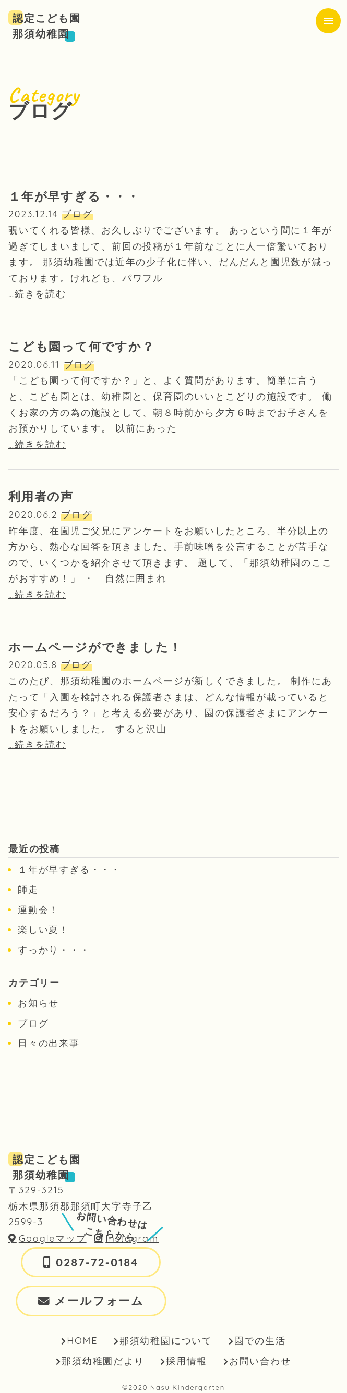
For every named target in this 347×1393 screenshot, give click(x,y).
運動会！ (38, 910)
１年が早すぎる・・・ (69, 870)
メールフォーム (99, 1300)
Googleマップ (53, 1238)
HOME (82, 1341)
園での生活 (260, 1341)
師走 (28, 889)
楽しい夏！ (43, 929)
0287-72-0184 (97, 1262)
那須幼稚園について (165, 1341)
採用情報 (186, 1361)
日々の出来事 (49, 1043)
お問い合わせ (260, 1361)
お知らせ (38, 1003)
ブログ (33, 1023)
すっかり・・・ (54, 950)
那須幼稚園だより (103, 1361)
